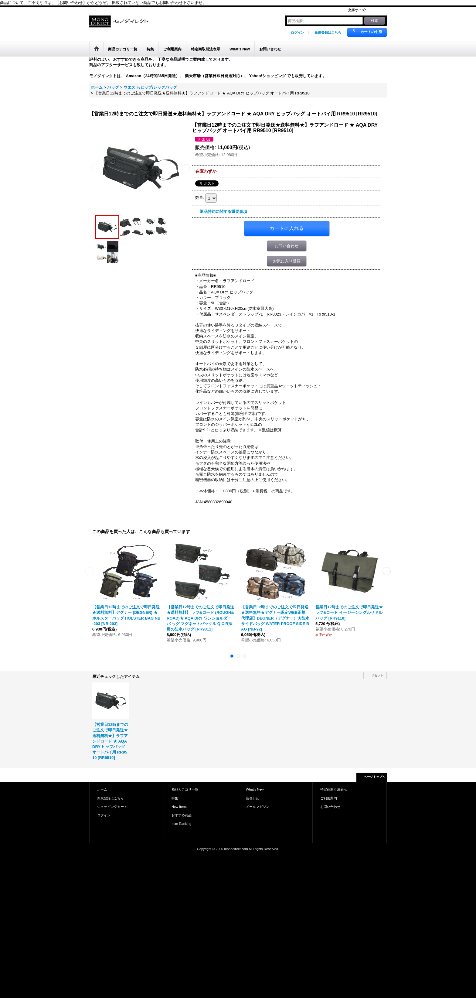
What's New (255, 789)
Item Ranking (181, 823)
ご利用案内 (328, 798)
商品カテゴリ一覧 (185, 789)
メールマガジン (257, 806)
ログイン (297, 32)
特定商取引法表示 (333, 789)
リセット (377, 675)
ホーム (102, 789)
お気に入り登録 (287, 261)
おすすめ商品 (182, 815)
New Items (179, 806)
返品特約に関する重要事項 (223, 211)
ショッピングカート (112, 806)
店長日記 (252, 798)
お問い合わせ (286, 246)
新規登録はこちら (327, 32)
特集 (175, 798)
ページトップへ (374, 776)
